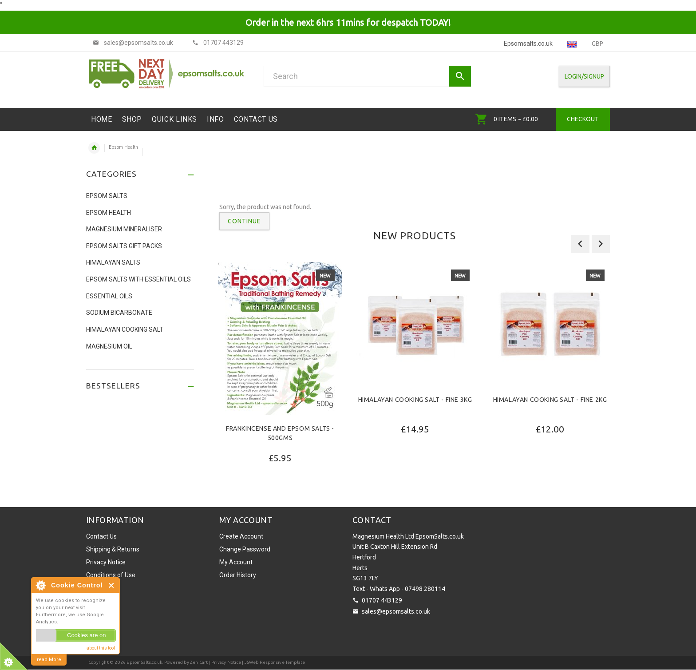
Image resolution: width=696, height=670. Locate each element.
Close (112, 585)
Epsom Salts (106, 195)
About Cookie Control (40, 585)
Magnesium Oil (109, 346)
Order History (237, 575)
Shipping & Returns (112, 549)
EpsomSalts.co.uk (144, 662)
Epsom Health (123, 147)
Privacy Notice (106, 562)
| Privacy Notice (224, 662)
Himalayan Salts (113, 262)
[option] (280, 385)
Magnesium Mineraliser (124, 229)
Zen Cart (199, 662)
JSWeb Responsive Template (275, 662)
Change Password (244, 549)
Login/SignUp (584, 76)
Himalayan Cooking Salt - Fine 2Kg (550, 399)
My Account (236, 562)
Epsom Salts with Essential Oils (138, 279)
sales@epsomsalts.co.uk (396, 611)
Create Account (241, 536)
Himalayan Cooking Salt (124, 329)
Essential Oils (109, 296)
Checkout (583, 119)
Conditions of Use (110, 575)
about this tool (101, 648)
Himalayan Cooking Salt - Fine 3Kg (415, 399)
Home (94, 148)
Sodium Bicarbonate (119, 312)
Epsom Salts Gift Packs (124, 246)
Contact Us (101, 536)
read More (49, 659)
